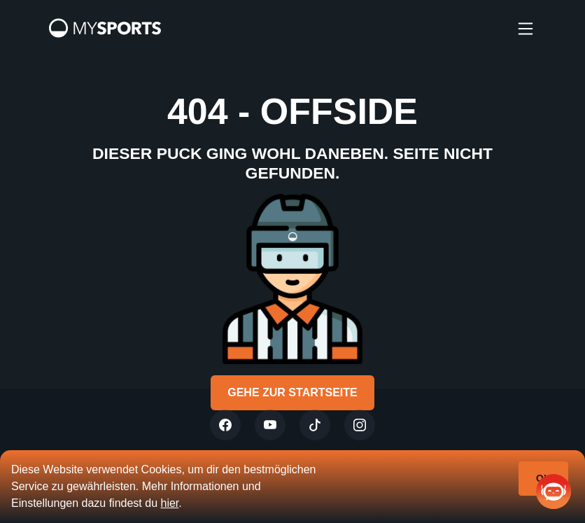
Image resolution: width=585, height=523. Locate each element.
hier (169, 503)
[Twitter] (225, 425)
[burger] (525, 28)
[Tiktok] (314, 425)
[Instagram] (359, 425)
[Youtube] (270, 425)
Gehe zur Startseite (292, 392)
